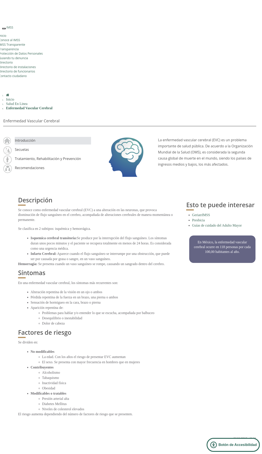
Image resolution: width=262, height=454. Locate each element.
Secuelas (22, 149)
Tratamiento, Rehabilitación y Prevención (48, 158)
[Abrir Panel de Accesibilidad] (233, 445)
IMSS (10, 27)
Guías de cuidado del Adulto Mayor (217, 225)
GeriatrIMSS (201, 215)
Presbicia (198, 220)
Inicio (10, 99)
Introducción (25, 140)
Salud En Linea (17, 104)
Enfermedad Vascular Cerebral (29, 108)
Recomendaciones (29, 167)
